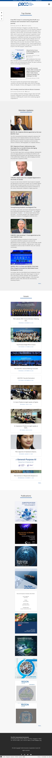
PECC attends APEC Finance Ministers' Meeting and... (26, 319)
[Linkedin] (24, 754)
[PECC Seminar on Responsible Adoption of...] (26, 466)
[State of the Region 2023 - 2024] (26, 713)
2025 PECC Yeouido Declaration (26, 378)
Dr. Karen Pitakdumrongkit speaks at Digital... (26, 402)
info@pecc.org (38, 740)
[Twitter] (28, 754)
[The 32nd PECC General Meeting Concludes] (26, 359)
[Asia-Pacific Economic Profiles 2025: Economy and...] (26, 534)
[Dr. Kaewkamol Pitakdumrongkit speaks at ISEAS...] (26, 416)
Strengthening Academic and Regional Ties (23, 207)
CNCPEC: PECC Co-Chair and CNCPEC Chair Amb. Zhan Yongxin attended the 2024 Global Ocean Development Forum (24, 268)
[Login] (1, 12)
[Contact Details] (1, 15)
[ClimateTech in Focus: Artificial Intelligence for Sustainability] (18, 54)
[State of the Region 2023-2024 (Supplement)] (26, 691)
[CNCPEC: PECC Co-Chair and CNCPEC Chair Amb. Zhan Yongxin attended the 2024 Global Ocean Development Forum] (21, 257)
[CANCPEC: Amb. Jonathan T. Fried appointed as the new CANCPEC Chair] (21, 226)
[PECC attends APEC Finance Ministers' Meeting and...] (26, 309)
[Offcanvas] (1, 18)
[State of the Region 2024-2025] (26, 668)
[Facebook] (21, 754)
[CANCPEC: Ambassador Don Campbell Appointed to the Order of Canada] (21, 168)
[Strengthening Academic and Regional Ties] (21, 198)
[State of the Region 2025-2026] (26, 579)
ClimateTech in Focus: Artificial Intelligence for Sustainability (32, 51)
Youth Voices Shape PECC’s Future (26, 344)
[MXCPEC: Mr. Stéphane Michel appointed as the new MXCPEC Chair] (21, 123)
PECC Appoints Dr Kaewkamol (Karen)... (26, 452)
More (39, 283)
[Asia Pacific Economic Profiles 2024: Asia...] (26, 623)
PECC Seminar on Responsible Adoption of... (26, 476)
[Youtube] (31, 754)
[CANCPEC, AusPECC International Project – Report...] (26, 556)
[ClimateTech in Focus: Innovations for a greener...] (26, 646)
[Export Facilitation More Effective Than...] (26, 601)
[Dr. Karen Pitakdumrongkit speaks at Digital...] (26, 392)
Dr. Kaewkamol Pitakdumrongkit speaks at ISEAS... (26, 427)
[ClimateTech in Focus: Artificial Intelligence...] (26, 511)
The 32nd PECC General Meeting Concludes (26, 368)
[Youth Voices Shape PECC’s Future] (26, 335)
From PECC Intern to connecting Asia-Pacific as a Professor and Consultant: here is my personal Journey (25, 21)
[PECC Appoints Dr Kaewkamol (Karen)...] (26, 442)
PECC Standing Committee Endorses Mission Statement (25, 89)
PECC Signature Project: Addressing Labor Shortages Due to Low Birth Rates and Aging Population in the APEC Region (24, 148)
